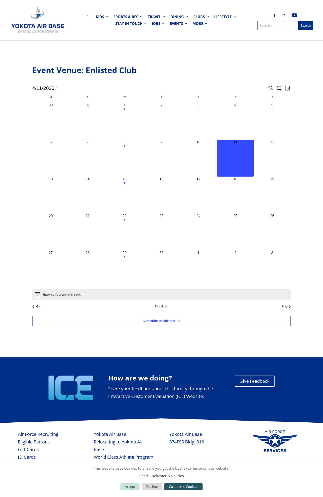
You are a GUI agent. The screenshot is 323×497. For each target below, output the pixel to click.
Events (176, 24)
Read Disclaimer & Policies (161, 475)
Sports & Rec (125, 17)
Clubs (199, 17)
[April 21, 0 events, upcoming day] (87, 231)
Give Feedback (255, 381)
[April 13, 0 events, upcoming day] (50, 195)
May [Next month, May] (286, 306)
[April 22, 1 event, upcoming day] (124, 231)
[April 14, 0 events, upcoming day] (87, 195)
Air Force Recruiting (38, 434)
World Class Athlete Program (123, 457)
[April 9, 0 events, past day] (161, 158)
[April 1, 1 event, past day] (124, 121)
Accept (130, 486)
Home (89, 17)
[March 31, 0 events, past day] (87, 121)
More (197, 24)
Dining (177, 17)
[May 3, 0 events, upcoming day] (272, 268)
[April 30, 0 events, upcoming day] (161, 268)
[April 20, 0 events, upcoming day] (50, 231)
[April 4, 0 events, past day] (235, 121)
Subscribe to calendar (159, 321)
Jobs (156, 24)
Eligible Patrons (34, 442)
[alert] (161, 294)
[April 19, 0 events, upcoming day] (272, 195)
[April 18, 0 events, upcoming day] (235, 195)
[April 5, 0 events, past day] (272, 121)
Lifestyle (223, 17)
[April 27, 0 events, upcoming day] (50, 268)
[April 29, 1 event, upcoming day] (124, 268)
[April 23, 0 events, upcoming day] (161, 231)
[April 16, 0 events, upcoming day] (161, 195)
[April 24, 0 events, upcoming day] (198, 231)
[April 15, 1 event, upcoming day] (124, 195)
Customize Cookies (183, 486)
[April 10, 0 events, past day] (198, 158)
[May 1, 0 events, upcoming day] (198, 268)
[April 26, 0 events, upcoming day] (272, 231)
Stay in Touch (128, 24)
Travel (154, 17)
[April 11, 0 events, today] (235, 158)
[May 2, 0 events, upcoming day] (235, 268)
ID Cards (27, 457)
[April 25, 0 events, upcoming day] (235, 231)
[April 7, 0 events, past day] (87, 158)
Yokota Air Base (110, 434)
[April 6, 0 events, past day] (50, 158)
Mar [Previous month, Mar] (36, 306)
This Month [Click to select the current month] (161, 306)
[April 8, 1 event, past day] (124, 158)
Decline (152, 486)
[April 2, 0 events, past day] (161, 121)
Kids (100, 17)
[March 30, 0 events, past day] (50, 121)
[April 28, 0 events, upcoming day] (87, 268)
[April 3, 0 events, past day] (198, 121)
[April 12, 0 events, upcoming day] (272, 158)
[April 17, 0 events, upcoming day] (198, 195)
